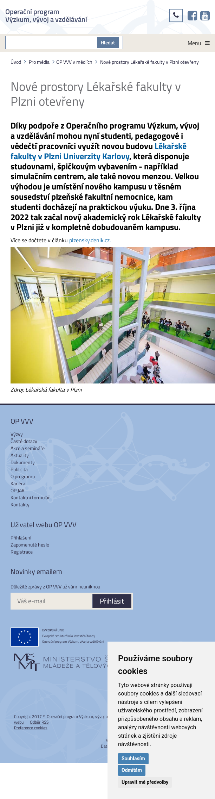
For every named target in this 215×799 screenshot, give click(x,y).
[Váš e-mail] (51, 601)
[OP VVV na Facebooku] (192, 15)
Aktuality (20, 455)
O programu (23, 476)
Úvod (16, 61)
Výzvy (17, 434)
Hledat (108, 42)
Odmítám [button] (132, 770)
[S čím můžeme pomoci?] (51, 42)
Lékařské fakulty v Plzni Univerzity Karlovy (99, 150)
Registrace (22, 551)
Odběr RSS (39, 722)
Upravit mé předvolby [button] (145, 782)
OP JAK (18, 490)
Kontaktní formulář (30, 497)
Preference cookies (30, 727)
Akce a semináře (28, 448)
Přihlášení (21, 537)
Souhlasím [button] (133, 758)
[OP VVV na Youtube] (205, 15)
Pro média (39, 61)
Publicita (19, 469)
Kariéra (18, 483)
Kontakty (20, 504)
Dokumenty (23, 462)
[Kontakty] (176, 15)
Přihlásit (112, 600)
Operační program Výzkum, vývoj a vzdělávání (46, 14)
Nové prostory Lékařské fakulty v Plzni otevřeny (149, 61)
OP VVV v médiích (74, 61)
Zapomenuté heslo (30, 544)
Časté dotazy (24, 441)
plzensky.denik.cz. (90, 240)
